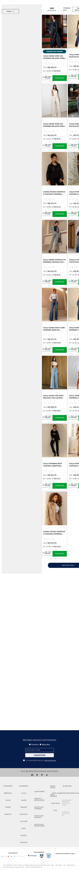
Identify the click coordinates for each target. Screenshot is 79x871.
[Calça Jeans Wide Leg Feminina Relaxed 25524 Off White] (54, 117)
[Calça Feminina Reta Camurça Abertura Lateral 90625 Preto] (54, 456)
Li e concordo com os (39, 760)
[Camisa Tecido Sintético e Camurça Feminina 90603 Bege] (54, 524)
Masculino (45, 745)
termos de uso (50, 760)
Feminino (34, 745)
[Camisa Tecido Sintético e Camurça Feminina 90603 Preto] (54, 185)
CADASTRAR (39, 755)
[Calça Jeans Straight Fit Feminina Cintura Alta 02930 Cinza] (54, 253)
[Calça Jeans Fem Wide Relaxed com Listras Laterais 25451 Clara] (54, 389)
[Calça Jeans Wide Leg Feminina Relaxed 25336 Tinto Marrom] (54, 48)
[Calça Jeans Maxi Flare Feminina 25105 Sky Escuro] (54, 321)
